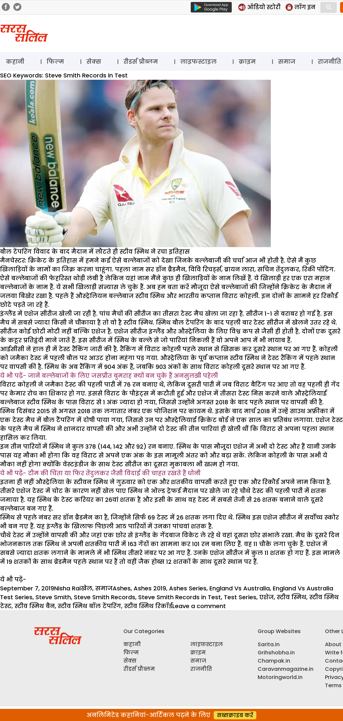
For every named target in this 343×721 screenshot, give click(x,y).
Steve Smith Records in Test (179, 597)
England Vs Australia (239, 588)
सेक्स (93, 61)
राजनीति (201, 669)
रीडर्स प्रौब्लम (140, 61)
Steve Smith (53, 597)
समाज (286, 61)
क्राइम (247, 61)
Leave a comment (199, 606)
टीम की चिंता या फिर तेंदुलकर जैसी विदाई (85, 473)
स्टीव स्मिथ (291, 597)
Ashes (122, 588)
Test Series (240, 597)
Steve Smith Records (104, 597)
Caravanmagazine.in (285, 669)
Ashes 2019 (150, 588)
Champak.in (274, 661)
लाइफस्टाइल (198, 61)
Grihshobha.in (276, 652)
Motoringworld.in (280, 677)
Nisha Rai (67, 588)
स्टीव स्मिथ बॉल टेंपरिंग (89, 606)
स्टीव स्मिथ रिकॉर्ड (148, 606)
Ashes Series (187, 588)
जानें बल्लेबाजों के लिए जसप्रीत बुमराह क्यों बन (92, 375)
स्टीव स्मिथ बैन (34, 606)
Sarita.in (269, 644)
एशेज (266, 597)
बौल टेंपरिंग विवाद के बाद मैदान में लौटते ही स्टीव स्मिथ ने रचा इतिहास (95, 251)
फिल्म (55, 61)
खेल (86, 588)
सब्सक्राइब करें (235, 715)
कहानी (15, 61)
